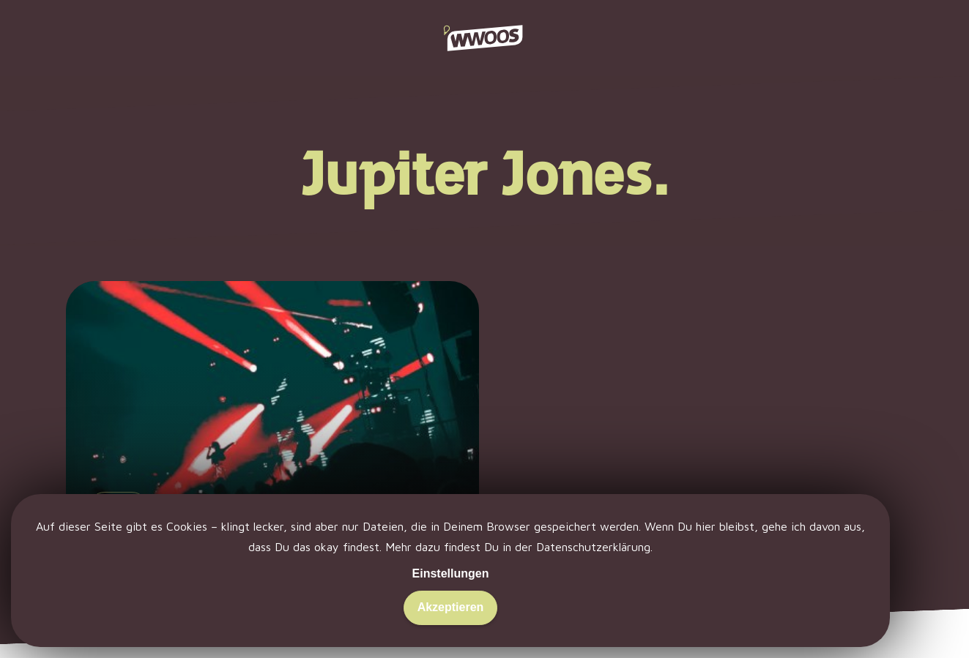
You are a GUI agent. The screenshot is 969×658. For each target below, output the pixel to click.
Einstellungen (450, 573)
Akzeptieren (450, 607)
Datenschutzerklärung (593, 546)
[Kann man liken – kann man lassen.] (272, 445)
